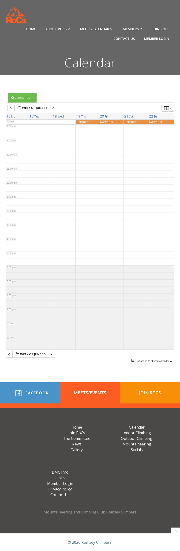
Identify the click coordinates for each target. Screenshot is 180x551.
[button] (151, 361)
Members (133, 28)
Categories (22, 97)
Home (32, 28)
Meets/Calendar (97, 28)
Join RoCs (161, 28)
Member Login (157, 38)
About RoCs (58, 28)
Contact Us (124, 38)
